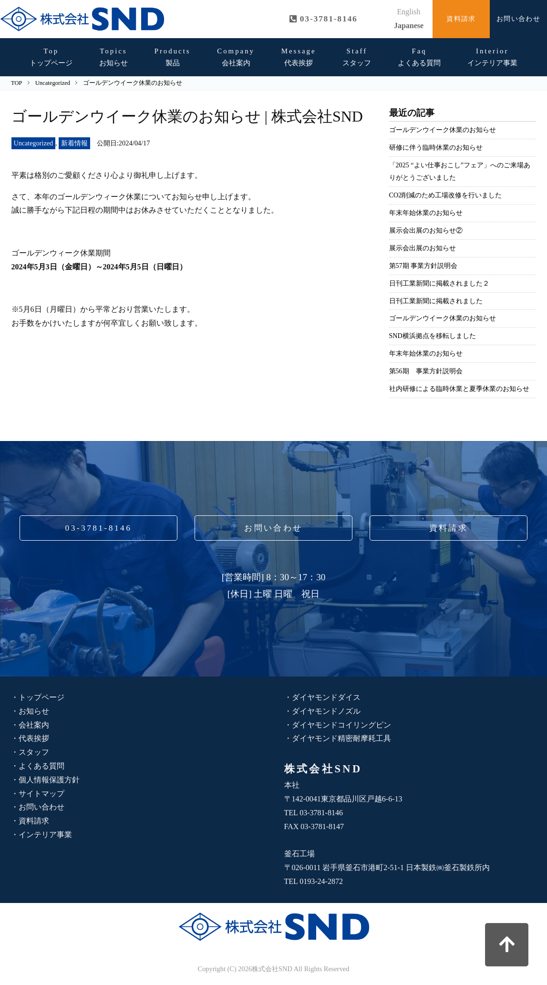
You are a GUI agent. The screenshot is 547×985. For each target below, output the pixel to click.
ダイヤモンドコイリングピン (341, 725)
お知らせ (113, 57)
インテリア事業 (492, 57)
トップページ (51, 57)
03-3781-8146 (98, 528)
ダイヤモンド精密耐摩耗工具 (341, 738)
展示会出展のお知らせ (422, 248)
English (409, 12)
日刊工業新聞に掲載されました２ (439, 283)
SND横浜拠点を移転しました (432, 335)
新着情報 (75, 143)
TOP (16, 83)
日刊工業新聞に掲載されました (436, 301)
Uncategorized (34, 143)
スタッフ (356, 57)
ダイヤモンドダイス (326, 697)
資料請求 (461, 18)
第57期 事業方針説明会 (423, 265)
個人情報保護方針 (49, 780)
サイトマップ (41, 794)
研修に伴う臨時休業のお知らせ (436, 147)
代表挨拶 (298, 57)
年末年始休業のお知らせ (426, 212)
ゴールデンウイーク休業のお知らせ (442, 129)
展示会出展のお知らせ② (426, 230)
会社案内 (236, 57)
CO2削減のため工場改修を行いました (445, 195)
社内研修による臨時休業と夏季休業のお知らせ (459, 388)
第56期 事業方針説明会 (426, 371)
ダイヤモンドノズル (326, 711)
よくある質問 (419, 57)
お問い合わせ (518, 18)
